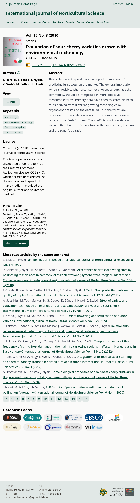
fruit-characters (13, 132)
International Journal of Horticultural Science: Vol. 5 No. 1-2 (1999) (61, 321)
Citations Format (16, 243)
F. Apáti (37, 84)
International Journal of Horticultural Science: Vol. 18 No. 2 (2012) (48, 336)
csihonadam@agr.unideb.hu (31, 497)
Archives (57, 22)
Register (118, 4)
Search (70, 22)
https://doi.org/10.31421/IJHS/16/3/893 (55, 65)
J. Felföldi (10, 80)
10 (45, 399)
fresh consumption (14, 127)
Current (25, 22)
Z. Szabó (9, 84)
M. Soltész (24, 84)
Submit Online (85, 22)
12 (59, 399)
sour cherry (11, 117)
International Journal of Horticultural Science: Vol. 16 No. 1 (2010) (48, 311)
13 (66, 399)
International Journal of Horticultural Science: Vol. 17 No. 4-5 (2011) (73, 295)
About (12, 22)
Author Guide (41, 22)
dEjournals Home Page (21, 4)
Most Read (103, 22)
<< (6, 399)
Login (129, 4)
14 (73, 399)
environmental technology (18, 122)
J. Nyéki (37, 80)
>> (85, 399)
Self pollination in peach (44, 260)
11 (52, 399)
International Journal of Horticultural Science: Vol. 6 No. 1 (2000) (79, 392)
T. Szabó (24, 80)
